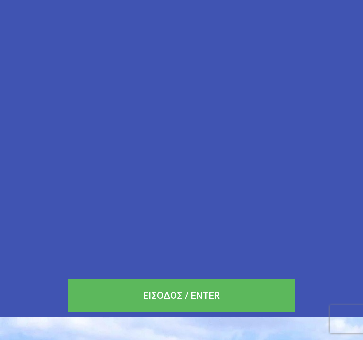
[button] (181, 295)
